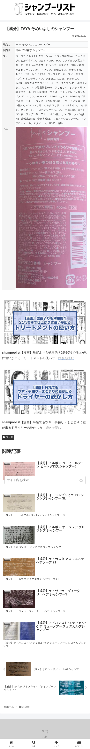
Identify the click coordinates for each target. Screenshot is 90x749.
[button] (82, 481)
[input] (45, 480)
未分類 (9, 437)
